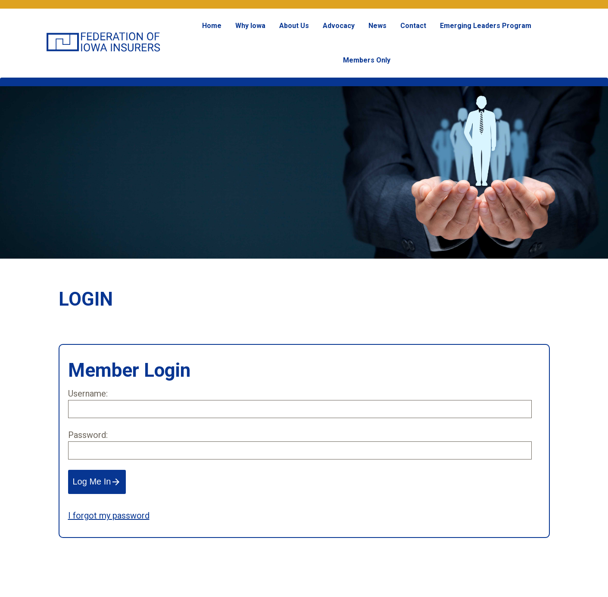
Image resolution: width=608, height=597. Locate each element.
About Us (294, 26)
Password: (88, 435)
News (377, 26)
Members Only (366, 60)
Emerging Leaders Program (485, 26)
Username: (88, 393)
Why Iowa (250, 26)
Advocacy (339, 26)
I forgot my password (109, 515)
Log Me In (97, 482)
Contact (413, 26)
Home (211, 26)
